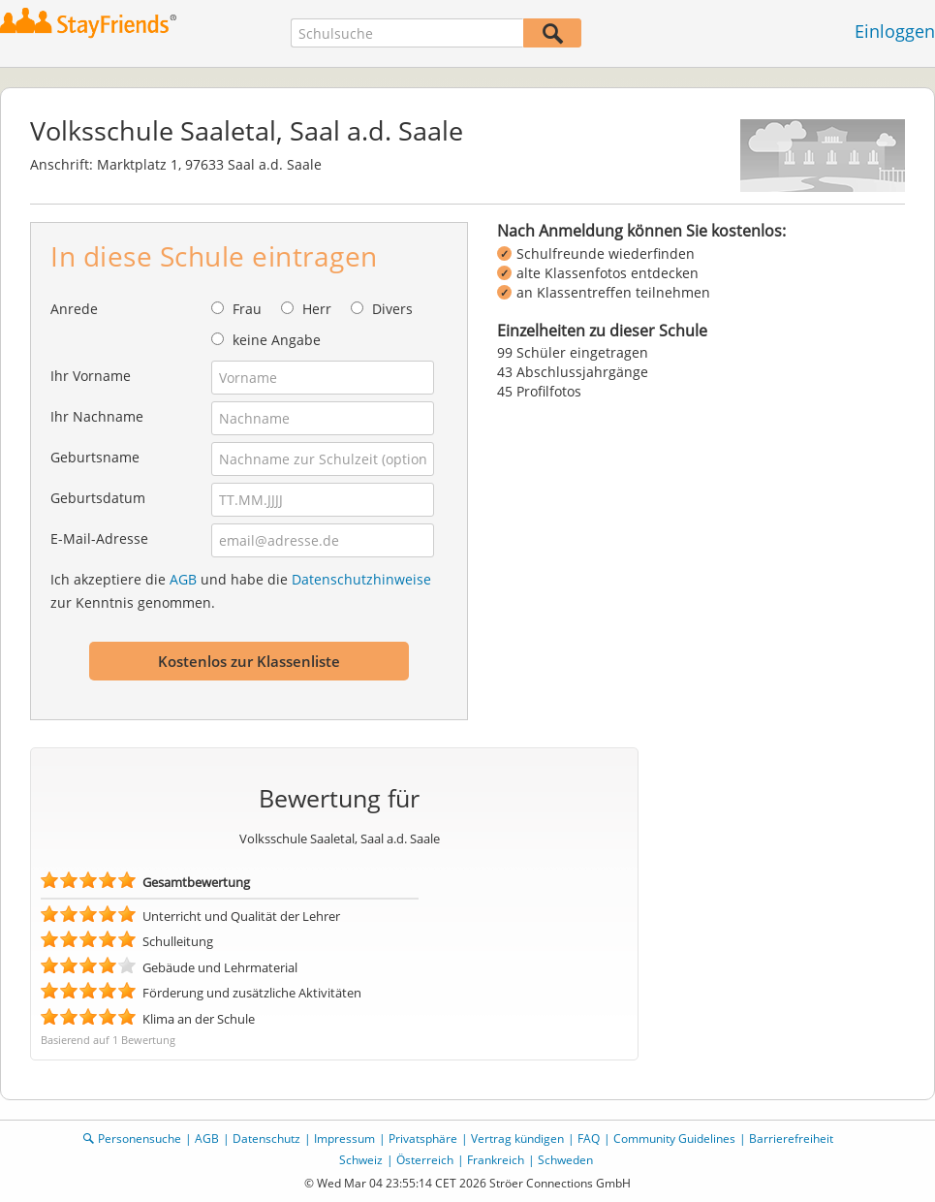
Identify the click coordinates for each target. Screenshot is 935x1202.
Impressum (344, 1138)
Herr (316, 309)
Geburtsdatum (97, 498)
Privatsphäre (423, 1138)
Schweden (565, 1160)
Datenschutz (266, 1138)
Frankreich (495, 1160)
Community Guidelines (674, 1138)
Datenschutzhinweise (361, 579)
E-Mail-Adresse (99, 538)
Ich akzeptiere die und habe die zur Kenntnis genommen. (240, 591)
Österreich (424, 1160)
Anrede (74, 309)
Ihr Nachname (96, 416)
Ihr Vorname (90, 375)
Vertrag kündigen (517, 1138)
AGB (183, 579)
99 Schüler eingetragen (572, 352)
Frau (247, 309)
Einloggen (895, 31)
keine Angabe (277, 340)
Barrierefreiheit (791, 1138)
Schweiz (361, 1160)
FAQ (588, 1138)
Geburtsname (95, 457)
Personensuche (139, 1138)
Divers (392, 309)
